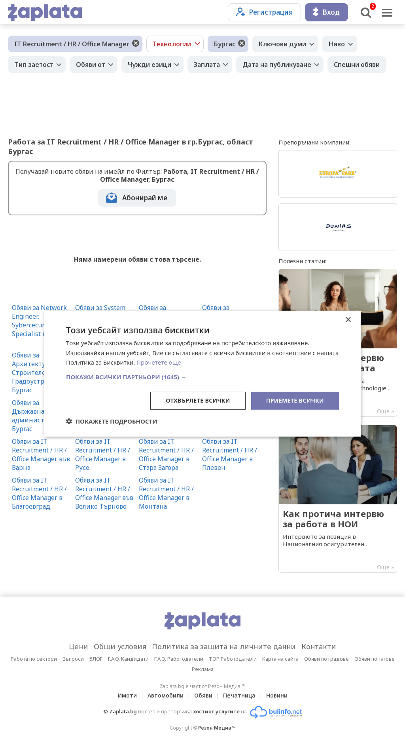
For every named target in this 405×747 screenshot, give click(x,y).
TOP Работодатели (233, 658)
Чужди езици (149, 64)
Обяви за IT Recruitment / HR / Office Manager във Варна (41, 454)
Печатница (239, 695)
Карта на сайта (280, 658)
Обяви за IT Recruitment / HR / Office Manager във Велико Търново (104, 493)
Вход (326, 12)
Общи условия (120, 646)
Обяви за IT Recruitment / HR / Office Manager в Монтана (166, 493)
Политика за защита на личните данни (224, 646)
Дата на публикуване (276, 64)
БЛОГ (95, 658)
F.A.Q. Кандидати (128, 658)
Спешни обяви (357, 64)
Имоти (127, 695)
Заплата (207, 64)
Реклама (203, 669)
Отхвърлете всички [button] (198, 400)
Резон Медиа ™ (217, 727)
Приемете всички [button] (295, 400)
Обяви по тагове (374, 658)
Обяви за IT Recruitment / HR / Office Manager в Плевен (229, 454)
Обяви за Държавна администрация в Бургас (40, 415)
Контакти (318, 646)
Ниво (337, 44)
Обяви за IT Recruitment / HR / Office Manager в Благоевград (39, 493)
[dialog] (202, 373)
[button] (202, 376)
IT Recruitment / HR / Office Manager (71, 44)
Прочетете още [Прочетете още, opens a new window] (158, 362)
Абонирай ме (144, 197)
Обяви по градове (326, 658)
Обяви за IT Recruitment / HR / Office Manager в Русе (102, 454)
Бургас (224, 44)
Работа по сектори (34, 658)
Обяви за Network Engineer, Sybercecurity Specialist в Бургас (40, 320)
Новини (277, 695)
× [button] (348, 320)
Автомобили (166, 695)
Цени (78, 646)
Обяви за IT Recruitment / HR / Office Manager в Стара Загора (166, 454)
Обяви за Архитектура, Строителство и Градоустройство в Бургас (41, 372)
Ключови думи (282, 44)
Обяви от (90, 64)
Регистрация (264, 12)
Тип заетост (33, 64)
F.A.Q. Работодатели (178, 658)
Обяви (203, 695)
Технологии (171, 44)
